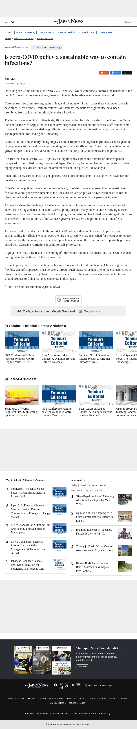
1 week (83, 485)
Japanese (128, 22)
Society (20, 698)
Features (72, 703)
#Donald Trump (87, 32)
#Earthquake (106, 32)
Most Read (76, 480)
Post (105, 73)
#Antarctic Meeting (25, 32)
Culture (123, 698)
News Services (56, 698)
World (43, 698)
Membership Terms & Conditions (52, 713)
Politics (10, 698)
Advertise (104, 713)
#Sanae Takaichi (66, 32)
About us (29, 713)
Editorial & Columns (76, 698)
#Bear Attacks (47, 32)
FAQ (93, 713)
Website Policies (80, 713)
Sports (93, 698)
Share (117, 73)
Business (32, 698)
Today (74, 485)
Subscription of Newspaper (99, 685)
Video (82, 703)
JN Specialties (57, 703)
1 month (93, 485)
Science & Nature (107, 698)
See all (102, 485)
